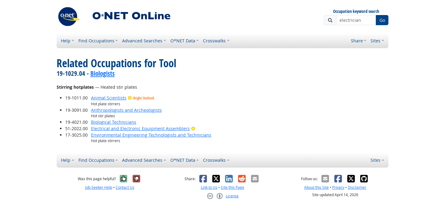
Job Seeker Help (98, 187)
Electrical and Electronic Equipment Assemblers (140, 128)
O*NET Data (182, 41)
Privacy (338, 187)
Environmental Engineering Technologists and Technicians (151, 135)
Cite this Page (232, 187)
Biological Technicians (113, 122)
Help (65, 41)
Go (382, 20)
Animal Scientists (108, 98)
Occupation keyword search (356, 11)
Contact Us (125, 187)
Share (357, 41)
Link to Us (209, 187)
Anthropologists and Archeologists (126, 110)
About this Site (316, 187)
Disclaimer (357, 187)
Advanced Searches (142, 41)
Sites (375, 41)
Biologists (102, 73)
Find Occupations (96, 41)
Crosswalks (214, 41)
